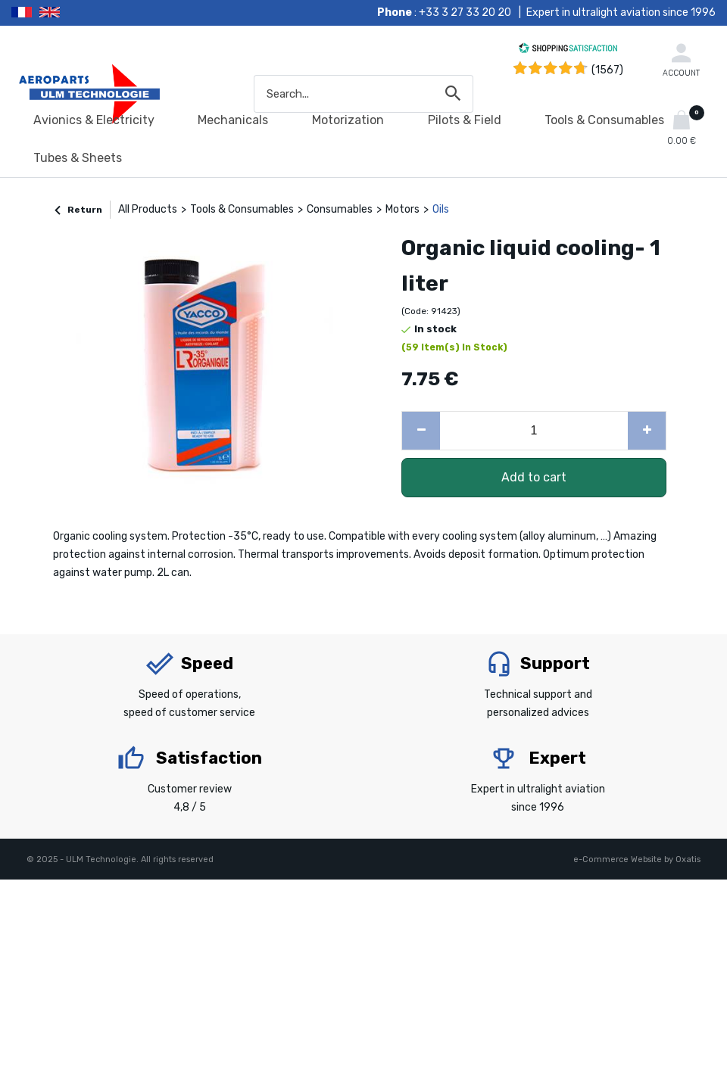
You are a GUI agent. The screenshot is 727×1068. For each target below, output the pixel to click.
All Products (147, 209)
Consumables (340, 209)
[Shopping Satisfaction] (568, 50)
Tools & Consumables (604, 120)
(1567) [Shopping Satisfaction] (607, 70)
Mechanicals (233, 120)
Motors (402, 209)
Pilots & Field (464, 120)
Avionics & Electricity (93, 120)
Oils (440, 209)
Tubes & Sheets (77, 158)
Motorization (348, 120)
